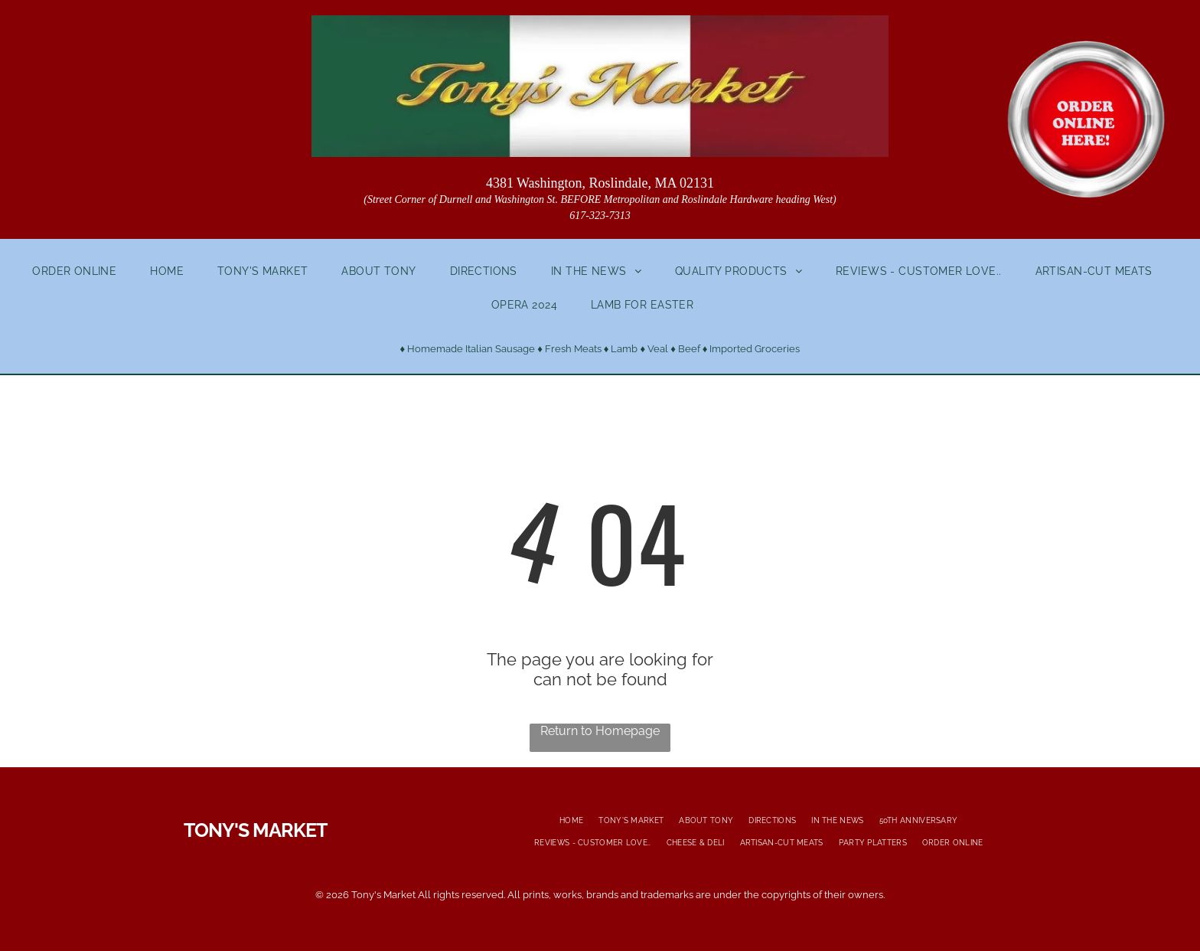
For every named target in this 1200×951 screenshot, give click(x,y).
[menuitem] (82, 271)
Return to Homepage (600, 731)
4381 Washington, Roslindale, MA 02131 (600, 183)
